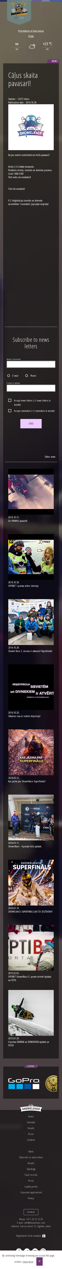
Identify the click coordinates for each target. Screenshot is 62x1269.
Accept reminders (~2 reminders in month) (34, 410)
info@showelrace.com (34, 1222)
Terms (31, 36)
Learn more (28, 1261)
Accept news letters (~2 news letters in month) (32, 401)
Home (31, 1116)
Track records (31, 1174)
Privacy (31, 1198)
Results (31, 1128)
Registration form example (31, 1235)
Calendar (31, 1122)
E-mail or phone (13, 383)
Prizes (31, 1134)
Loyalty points (31, 1186)
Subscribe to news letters (31, 1157)
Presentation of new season (31, 31)
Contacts (31, 1139)
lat (16, 18)
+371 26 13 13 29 (34, 1219)
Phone (33, 375)
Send (31, 423)
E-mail (15, 375)
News (31, 1151)
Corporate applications (31, 1192)
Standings (31, 1169)
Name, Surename (14, 359)
